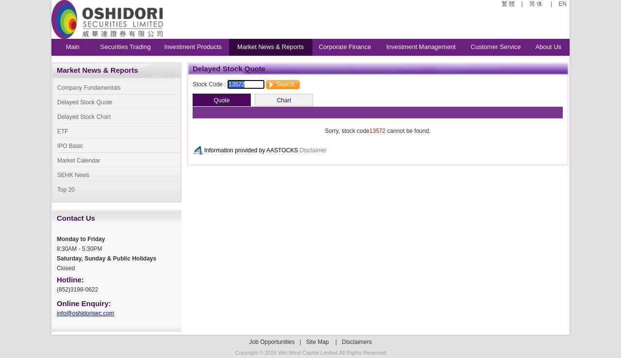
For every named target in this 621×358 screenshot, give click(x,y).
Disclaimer (313, 150)
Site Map (317, 342)
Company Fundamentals (89, 87)
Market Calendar (78, 160)
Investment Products (193, 46)
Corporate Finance (345, 46)
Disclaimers (357, 342)
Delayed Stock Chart (84, 117)
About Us (548, 46)
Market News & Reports (270, 46)
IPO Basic (70, 146)
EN (562, 3)
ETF (62, 131)
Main (73, 46)
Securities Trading (125, 46)
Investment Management (421, 46)
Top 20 (66, 189)
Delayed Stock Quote (84, 102)
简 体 (536, 3)
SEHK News (73, 175)
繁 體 (509, 3)
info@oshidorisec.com (85, 313)
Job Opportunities (271, 342)
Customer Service (496, 46)
